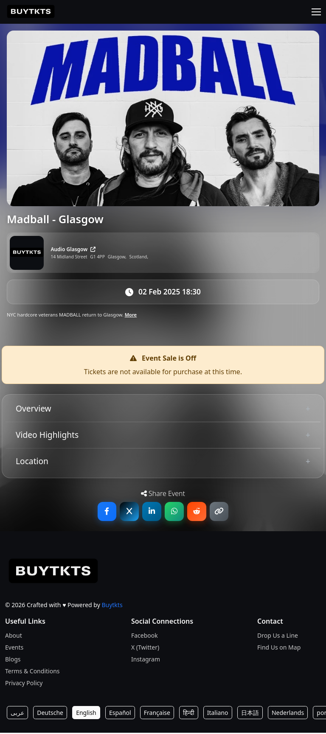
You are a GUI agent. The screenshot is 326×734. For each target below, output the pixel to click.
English (86, 714)
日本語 (250, 714)
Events (14, 648)
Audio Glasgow (73, 249)
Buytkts (111, 606)
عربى (17, 714)
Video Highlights (47, 435)
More (131, 316)
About (13, 637)
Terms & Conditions (32, 672)
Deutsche (50, 714)
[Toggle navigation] (316, 11)
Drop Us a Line (277, 637)
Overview (33, 409)
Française (157, 714)
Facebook (144, 637)
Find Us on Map (279, 648)
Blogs (13, 660)
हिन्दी (188, 714)
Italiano (217, 714)
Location (32, 462)
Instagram (145, 660)
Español (120, 714)
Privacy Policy (23, 684)
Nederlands (288, 714)
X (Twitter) (145, 648)
